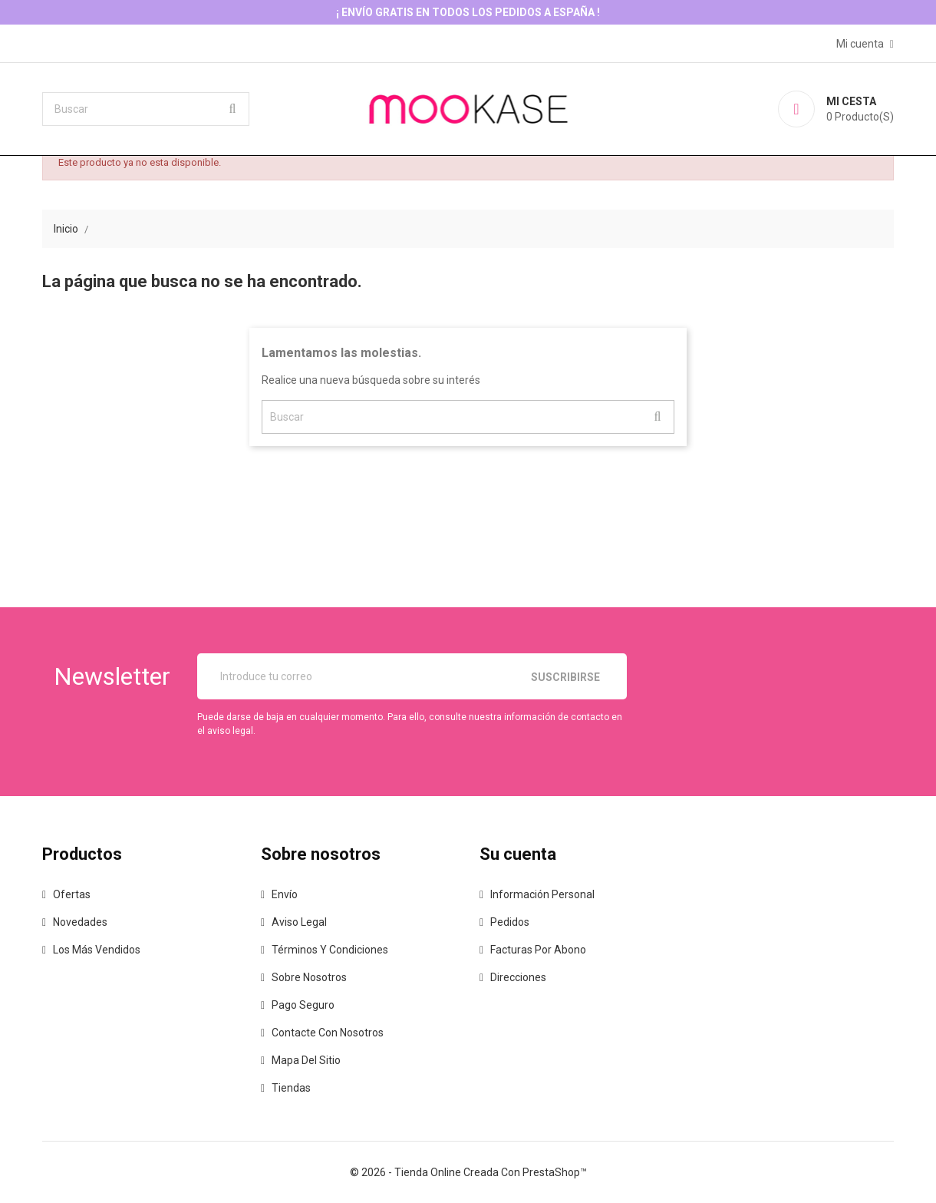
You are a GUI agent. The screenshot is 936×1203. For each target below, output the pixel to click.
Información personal (542, 894)
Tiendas (291, 1088)
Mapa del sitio (306, 1060)
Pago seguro (303, 1005)
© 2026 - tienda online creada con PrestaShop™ (468, 1172)
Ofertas (72, 894)
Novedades (80, 922)
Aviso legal (299, 922)
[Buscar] (145, 109)
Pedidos (509, 922)
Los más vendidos (96, 950)
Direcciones (518, 977)
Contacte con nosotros (328, 1032)
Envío (285, 894)
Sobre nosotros (309, 977)
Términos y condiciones (330, 950)
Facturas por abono (538, 950)
